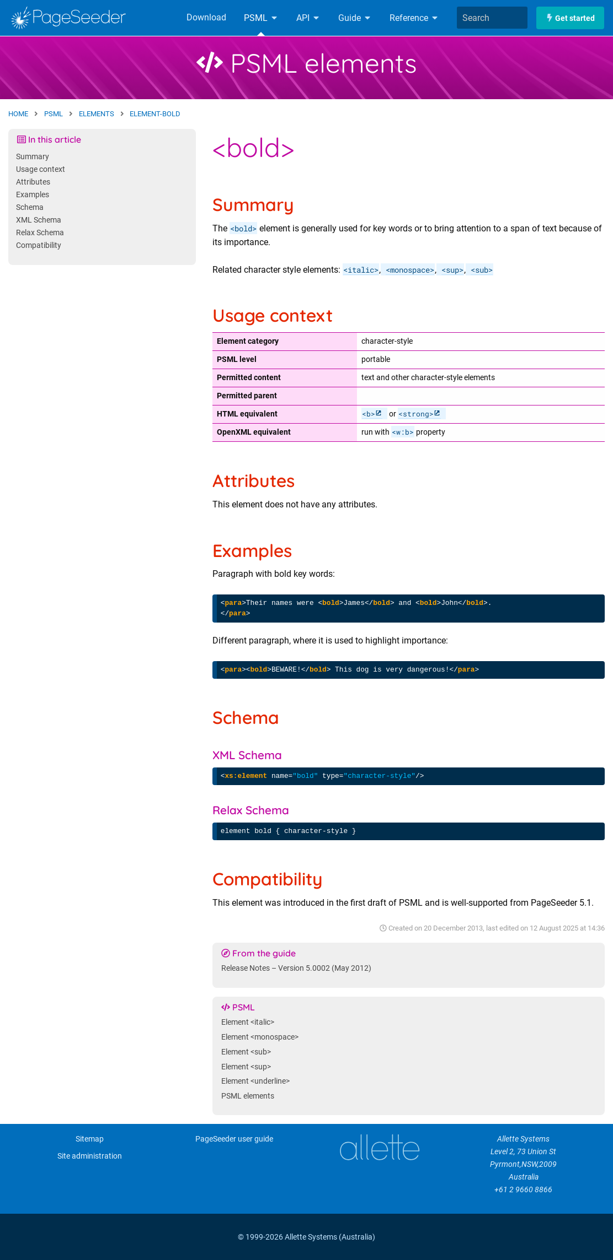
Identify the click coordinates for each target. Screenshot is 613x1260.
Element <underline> (255, 1081)
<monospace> (410, 269)
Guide (355, 18)
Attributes (33, 182)
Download (206, 17)
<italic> (361, 269)
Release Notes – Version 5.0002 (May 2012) (296, 968)
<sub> (482, 269)
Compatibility (38, 245)
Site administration (89, 1156)
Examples (32, 194)
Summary (32, 156)
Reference (414, 18)
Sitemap (90, 1139)
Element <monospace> (259, 1037)
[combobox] (492, 18)
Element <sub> (246, 1052)
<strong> (416, 414)
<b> (368, 414)
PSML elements (306, 62)
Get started (570, 18)
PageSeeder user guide (234, 1139)
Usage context (40, 169)
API (308, 18)
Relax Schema (40, 232)
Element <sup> (246, 1067)
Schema (30, 207)
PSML (261, 18)
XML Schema (38, 220)
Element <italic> (247, 1022)
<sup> (452, 269)
